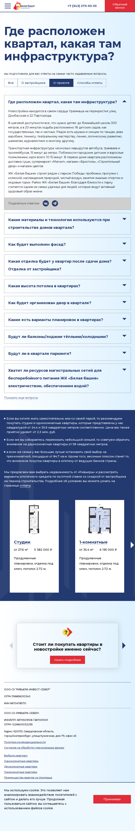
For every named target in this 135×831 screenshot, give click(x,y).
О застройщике (33, 83)
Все (11, 83)
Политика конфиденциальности (25, 742)
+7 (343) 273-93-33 (82, 6)
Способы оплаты (89, 83)
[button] (132, 545)
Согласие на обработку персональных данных (34, 747)
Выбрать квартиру (16, 755)
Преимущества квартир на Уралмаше (28, 777)
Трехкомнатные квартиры (20, 772)
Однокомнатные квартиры (21, 761)
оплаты (25, 485)
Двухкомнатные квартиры (20, 766)
